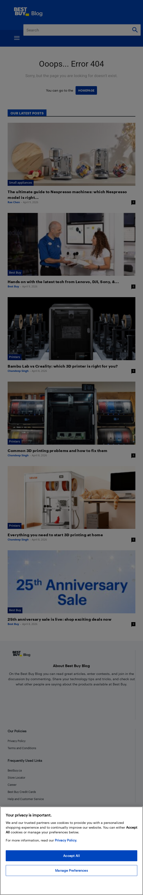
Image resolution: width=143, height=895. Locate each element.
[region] (71, 850)
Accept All (71, 856)
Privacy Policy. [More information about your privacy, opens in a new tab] (66, 840)
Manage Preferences (71, 870)
